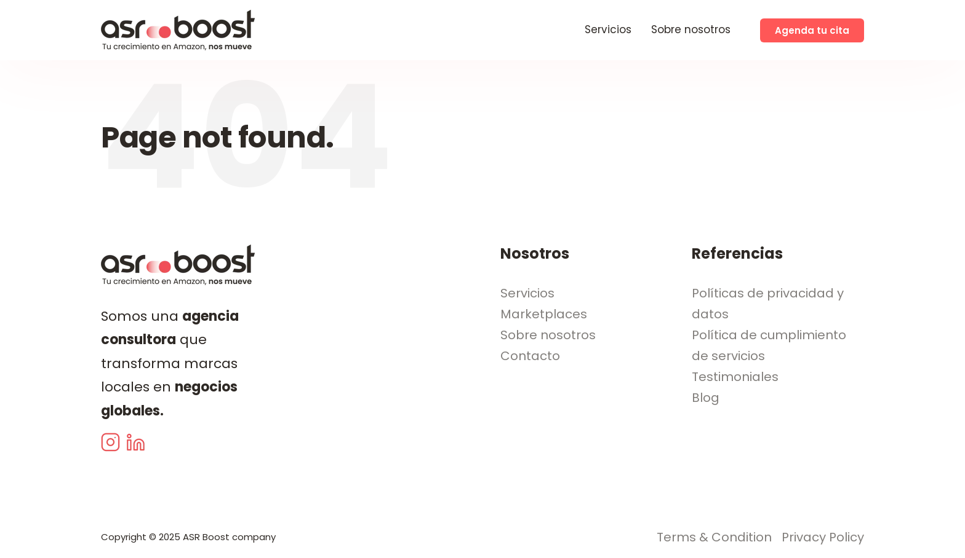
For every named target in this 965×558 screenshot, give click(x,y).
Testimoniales (735, 376)
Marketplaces (543, 314)
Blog (705, 397)
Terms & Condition (714, 537)
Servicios (608, 29)
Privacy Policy (823, 537)
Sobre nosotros (691, 29)
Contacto (530, 355)
